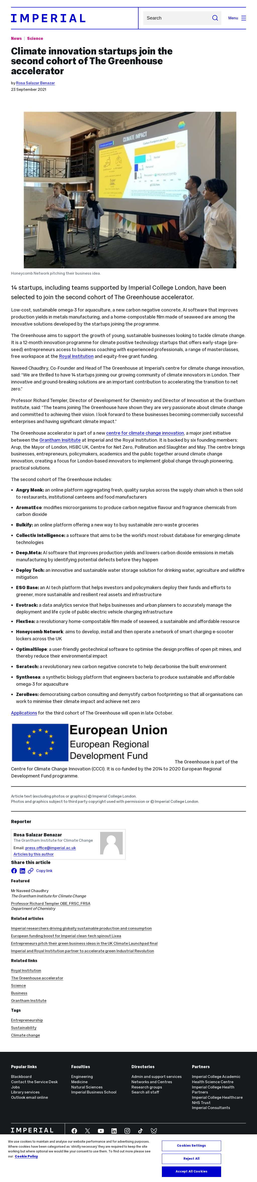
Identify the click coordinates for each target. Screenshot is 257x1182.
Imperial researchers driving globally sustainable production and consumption (81, 928)
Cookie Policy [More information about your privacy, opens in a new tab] (26, 1156)
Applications (24, 713)
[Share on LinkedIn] (22, 871)
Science (18, 985)
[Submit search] (215, 18)
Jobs (15, 1087)
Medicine (79, 1081)
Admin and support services (157, 1076)
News (16, 38)
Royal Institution (76, 356)
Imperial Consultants (211, 1107)
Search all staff (145, 1092)
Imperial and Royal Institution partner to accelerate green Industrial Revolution (82, 951)
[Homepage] (75, 18)
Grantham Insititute (60, 440)
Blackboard (21, 1076)
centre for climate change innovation (145, 433)
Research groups (147, 1087)
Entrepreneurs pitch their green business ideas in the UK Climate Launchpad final (84, 943)
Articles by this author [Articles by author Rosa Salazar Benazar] (34, 854)
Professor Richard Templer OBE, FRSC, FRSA (50, 903)
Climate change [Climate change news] (25, 1035)
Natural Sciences (87, 1087)
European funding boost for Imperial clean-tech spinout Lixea (66, 935)
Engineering (82, 1076)
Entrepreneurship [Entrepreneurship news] (27, 1020)
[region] (128, 1158)
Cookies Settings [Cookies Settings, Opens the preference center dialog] (191, 1146)
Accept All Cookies (191, 1171)
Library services (25, 1092)
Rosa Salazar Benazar (35, 83)
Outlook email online (29, 1097)
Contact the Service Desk (34, 1081)
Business (19, 993)
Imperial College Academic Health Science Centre (216, 1079)
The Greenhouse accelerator (37, 978)
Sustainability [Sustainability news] (23, 1027)
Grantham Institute (28, 1000)
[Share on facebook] (14, 871)
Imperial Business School (93, 1092)
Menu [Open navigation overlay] (237, 18)
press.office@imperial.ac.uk (50, 847)
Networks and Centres (152, 1081)
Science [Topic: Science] (35, 38)
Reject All (191, 1159)
